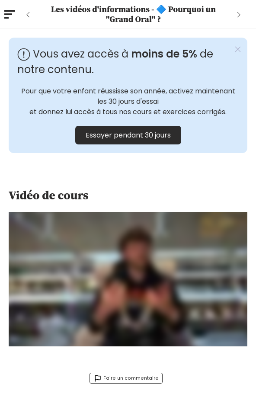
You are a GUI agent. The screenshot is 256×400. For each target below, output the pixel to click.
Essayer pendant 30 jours (128, 135)
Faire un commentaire (126, 378)
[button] (238, 49)
